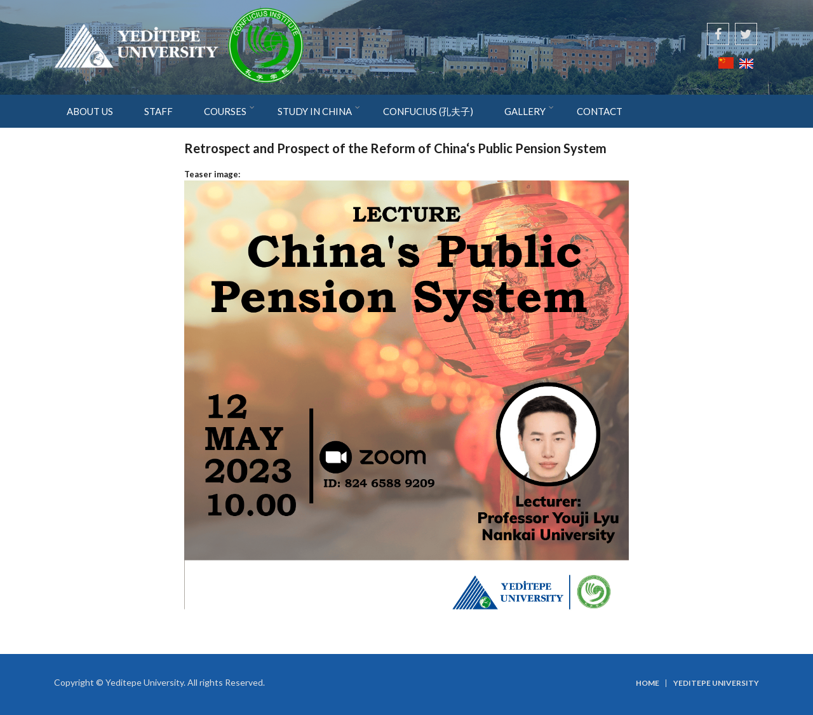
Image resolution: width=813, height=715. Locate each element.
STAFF (158, 111)
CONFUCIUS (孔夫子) (428, 111)
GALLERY (525, 111)
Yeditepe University (716, 683)
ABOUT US (90, 111)
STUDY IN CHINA (315, 111)
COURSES (225, 111)
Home (647, 683)
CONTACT (599, 111)
